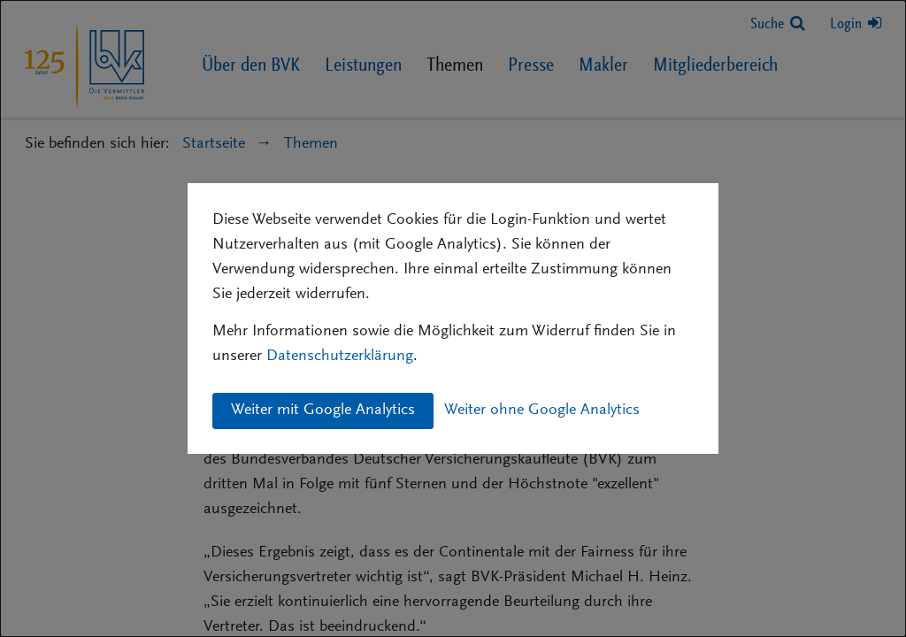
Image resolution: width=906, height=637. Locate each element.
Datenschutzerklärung (339, 357)
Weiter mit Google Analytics (323, 410)
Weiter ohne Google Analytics (542, 410)
